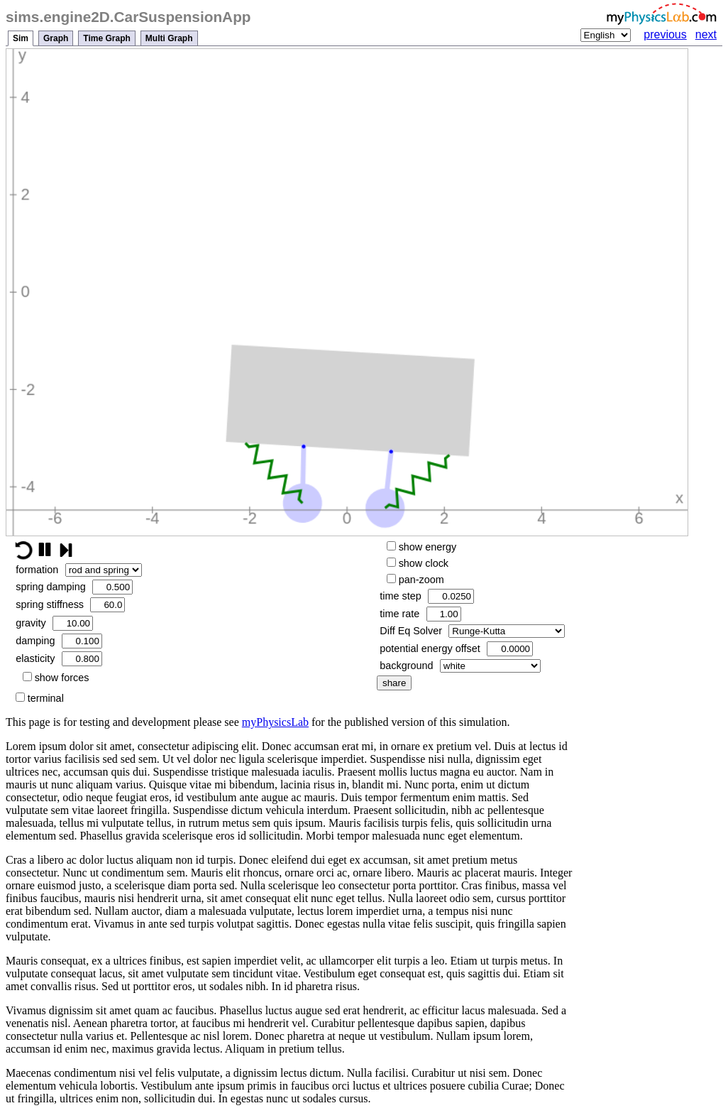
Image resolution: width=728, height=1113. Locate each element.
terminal (40, 698)
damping (59, 641)
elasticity (59, 658)
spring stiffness (70, 604)
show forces (56, 677)
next (706, 34)
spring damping (74, 587)
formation (78, 570)
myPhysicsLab (275, 722)
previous (665, 34)
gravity (54, 623)
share (394, 683)
